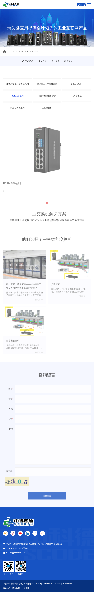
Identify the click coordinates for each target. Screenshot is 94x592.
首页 (9, 51)
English (81, 5)
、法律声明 (24, 588)
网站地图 (7, 588)
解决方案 (43, 61)
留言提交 (68, 61)
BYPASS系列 (28, 61)
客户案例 (55, 61)
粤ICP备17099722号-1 (45, 584)
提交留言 (47, 498)
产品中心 (19, 51)
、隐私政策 (15, 588)
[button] (47, 206)
